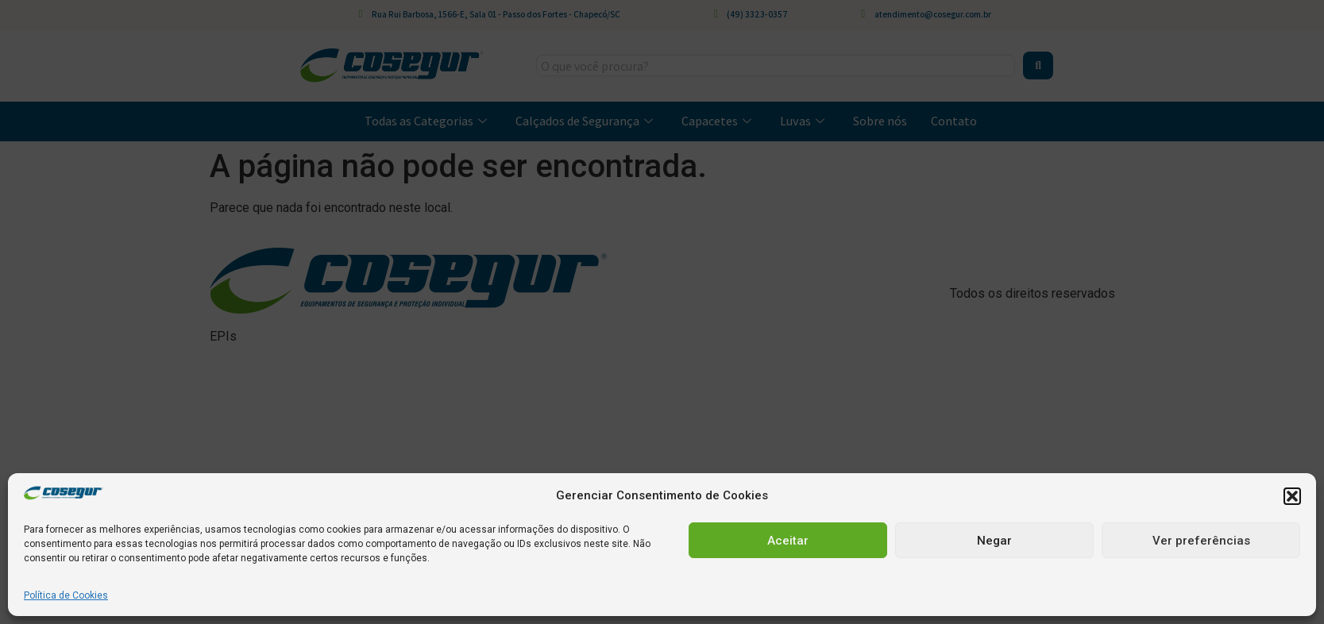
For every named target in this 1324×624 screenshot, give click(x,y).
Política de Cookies (66, 595)
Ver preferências (1201, 540)
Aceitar (788, 540)
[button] (1292, 496)
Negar (994, 540)
